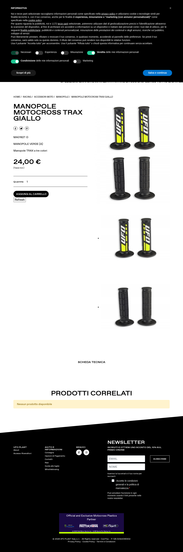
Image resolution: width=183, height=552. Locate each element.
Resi (47, 462)
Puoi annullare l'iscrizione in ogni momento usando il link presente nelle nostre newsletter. (124, 496)
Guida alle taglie (52, 466)
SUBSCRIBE (159, 458)
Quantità (18, 182)
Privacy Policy (74, 541)
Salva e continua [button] (157, 72)
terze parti (63, 23)
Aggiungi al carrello (31, 194)
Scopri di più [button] (23, 72)
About (16, 450)
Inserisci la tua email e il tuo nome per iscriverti (124, 475)
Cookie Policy (88, 541)
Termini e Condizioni (106, 541)
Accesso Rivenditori (22, 453)
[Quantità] (26, 182)
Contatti (49, 459)
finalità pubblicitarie (30, 30)
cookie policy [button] (35, 20)
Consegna (49, 452)
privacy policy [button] (108, 13)
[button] (170, 8)
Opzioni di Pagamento (55, 456)
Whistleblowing (52, 469)
